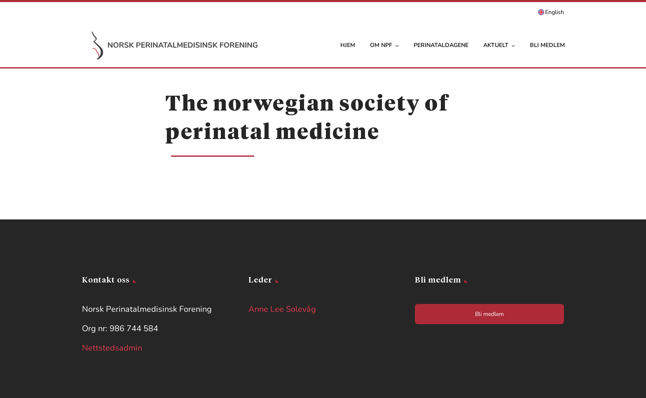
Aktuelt (499, 45)
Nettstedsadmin (112, 347)
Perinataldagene (441, 45)
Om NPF (384, 45)
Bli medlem (547, 45)
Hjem (347, 45)
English (554, 12)
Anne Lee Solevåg (282, 309)
